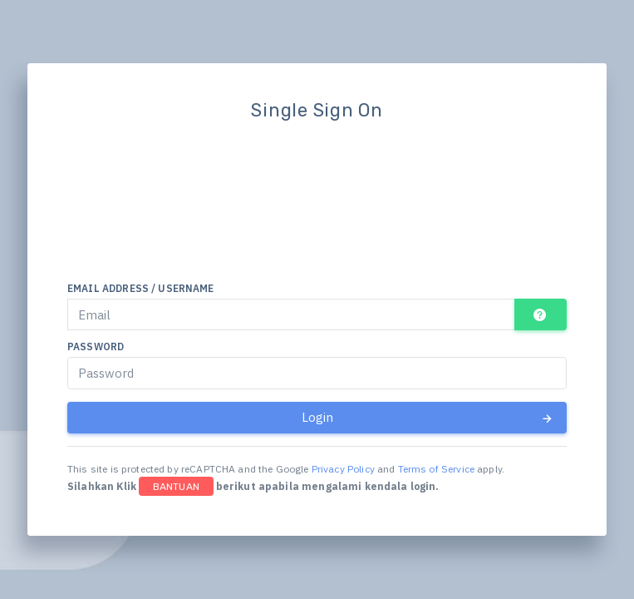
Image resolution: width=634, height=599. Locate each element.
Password (95, 346)
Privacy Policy (343, 469)
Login (428, 417)
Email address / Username (140, 288)
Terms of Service (436, 469)
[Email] (291, 315)
